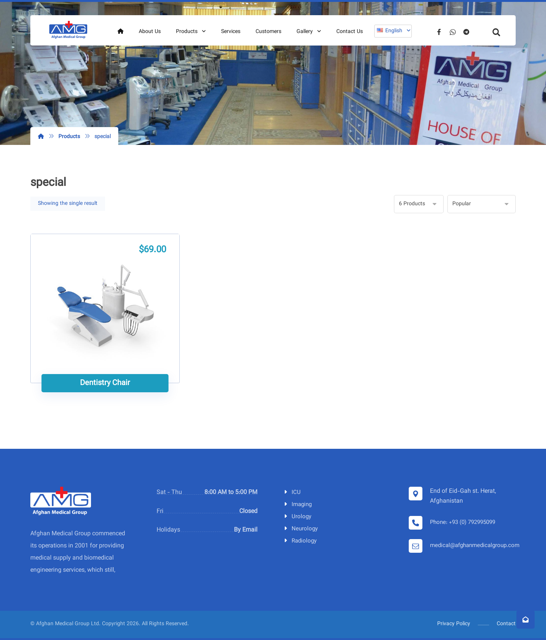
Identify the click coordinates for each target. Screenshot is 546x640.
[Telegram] (466, 32)
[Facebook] (439, 32)
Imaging (297, 504)
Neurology (300, 529)
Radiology (300, 541)
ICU (292, 492)
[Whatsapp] (453, 32)
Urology (297, 517)
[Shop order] (481, 204)
